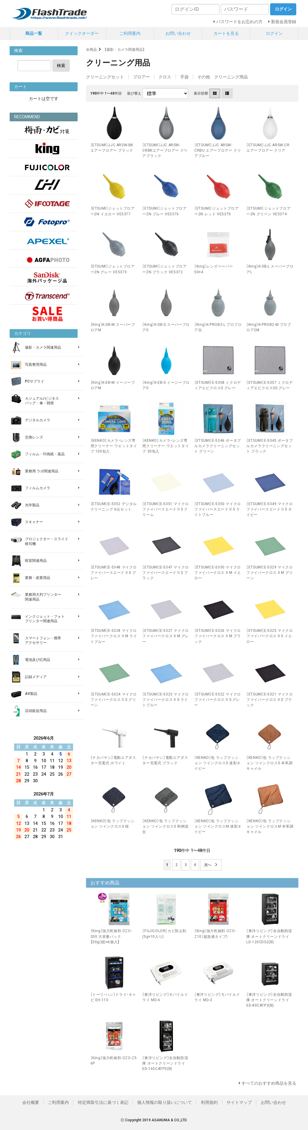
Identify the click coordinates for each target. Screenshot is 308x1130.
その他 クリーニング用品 (222, 76)
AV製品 (31, 694)
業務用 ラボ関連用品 (41, 471)
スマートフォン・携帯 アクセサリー (43, 640)
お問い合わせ (178, 33)
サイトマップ (239, 1102)
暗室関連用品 (36, 561)
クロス (165, 76)
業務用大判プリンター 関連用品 (43, 596)
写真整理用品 (36, 364)
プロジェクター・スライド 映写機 (46, 541)
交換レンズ (34, 437)
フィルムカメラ (37, 488)
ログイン (274, 33)
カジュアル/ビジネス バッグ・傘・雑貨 (42, 400)
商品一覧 (33, 33)
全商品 (91, 49)
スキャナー (34, 522)
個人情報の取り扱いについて (164, 1102)
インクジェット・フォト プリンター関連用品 (45, 618)
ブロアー (141, 76)
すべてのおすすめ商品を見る (269, 1083)
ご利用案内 (129, 33)
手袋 (184, 76)
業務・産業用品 (37, 578)
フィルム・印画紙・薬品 (45, 454)
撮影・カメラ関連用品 (43, 347)
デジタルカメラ (37, 420)
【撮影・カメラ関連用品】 (124, 49)
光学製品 (32, 505)
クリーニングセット (105, 76)
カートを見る (226, 33)
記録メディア (36, 677)
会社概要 (30, 1102)
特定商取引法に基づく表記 (103, 1102)
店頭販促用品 (36, 711)
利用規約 (209, 1102)
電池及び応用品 (37, 660)
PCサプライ (34, 381)
